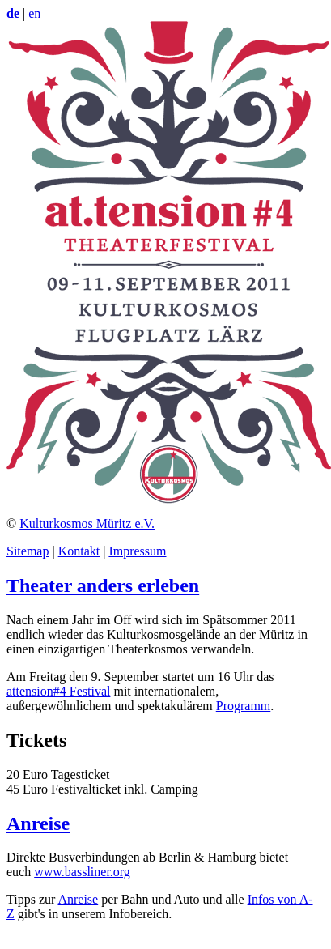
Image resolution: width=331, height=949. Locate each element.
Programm (243, 706)
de (12, 13)
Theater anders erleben (102, 585)
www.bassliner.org (82, 872)
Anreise (38, 823)
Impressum (137, 551)
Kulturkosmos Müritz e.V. (87, 523)
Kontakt (79, 551)
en (34, 13)
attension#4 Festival (58, 691)
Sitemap (27, 551)
